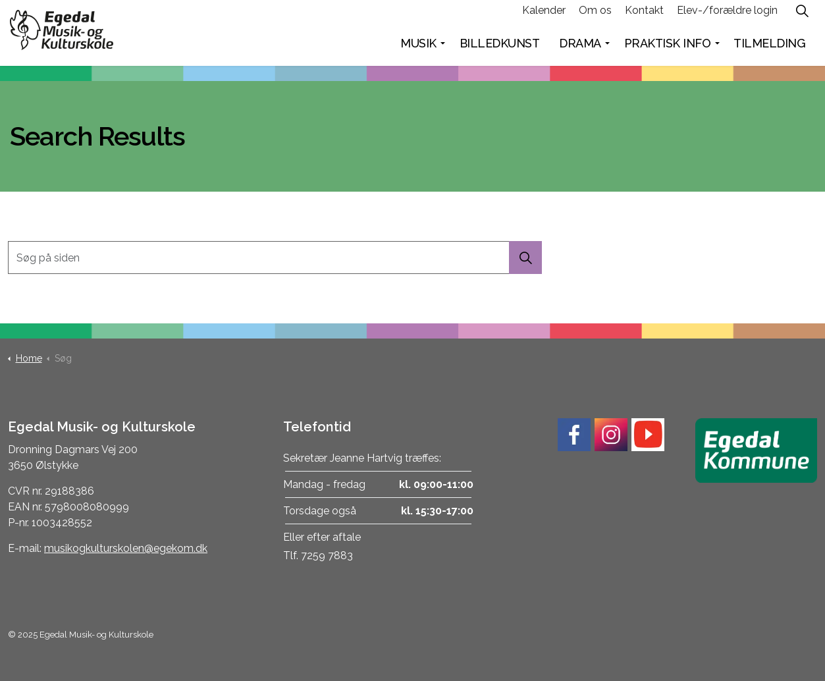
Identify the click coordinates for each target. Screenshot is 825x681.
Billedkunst (500, 49)
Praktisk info (667, 49)
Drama (580, 49)
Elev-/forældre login (727, 16)
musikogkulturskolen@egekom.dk (125, 548)
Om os (595, 16)
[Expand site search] (802, 16)
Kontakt (644, 16)
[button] (525, 257)
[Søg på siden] (275, 257)
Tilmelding (769, 49)
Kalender (544, 16)
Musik (418, 49)
